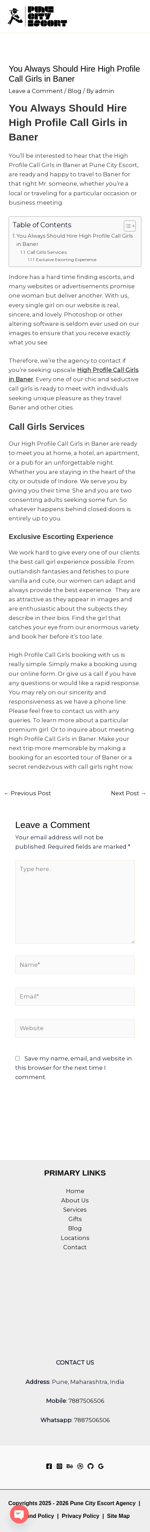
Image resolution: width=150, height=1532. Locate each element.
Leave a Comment (36, 90)
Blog (75, 90)
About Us (75, 1200)
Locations (75, 1237)
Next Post (128, 793)
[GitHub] (90, 1466)
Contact (75, 1247)
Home (75, 1191)
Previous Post (27, 793)
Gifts (75, 1218)
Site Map (118, 1516)
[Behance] (70, 1466)
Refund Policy (35, 1516)
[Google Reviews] (101, 1466)
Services (75, 1209)
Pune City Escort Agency (103, 1503)
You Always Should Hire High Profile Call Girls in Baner (75, 240)
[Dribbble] (80, 1466)
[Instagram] (59, 1466)
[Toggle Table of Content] (126, 226)
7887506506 (86, 1400)
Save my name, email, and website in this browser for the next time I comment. (73, 1067)
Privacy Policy (81, 1516)
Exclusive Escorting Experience (67, 259)
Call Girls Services (48, 252)
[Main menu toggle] (135, 16)
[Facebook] (49, 1466)
